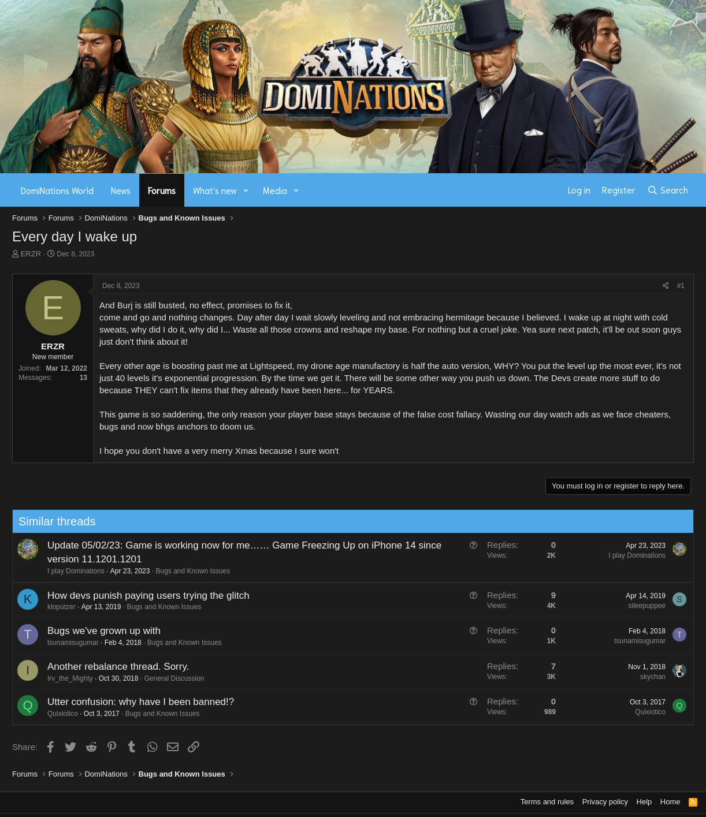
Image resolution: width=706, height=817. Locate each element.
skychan (653, 677)
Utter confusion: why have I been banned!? (140, 701)
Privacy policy (605, 801)
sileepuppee (647, 606)
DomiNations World (57, 190)
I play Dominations (76, 571)
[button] (246, 190)
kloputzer (61, 607)
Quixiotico (62, 714)
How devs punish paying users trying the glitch (148, 595)
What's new (215, 190)
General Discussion (174, 678)
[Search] (667, 190)
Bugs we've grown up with (104, 630)
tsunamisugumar (73, 643)
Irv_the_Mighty (70, 678)
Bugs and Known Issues (192, 571)
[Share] (666, 286)
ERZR (31, 253)
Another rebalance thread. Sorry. (118, 666)
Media (275, 190)
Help (644, 801)
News (121, 190)
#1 (681, 286)
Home (670, 801)
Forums (162, 190)
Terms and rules (547, 801)
